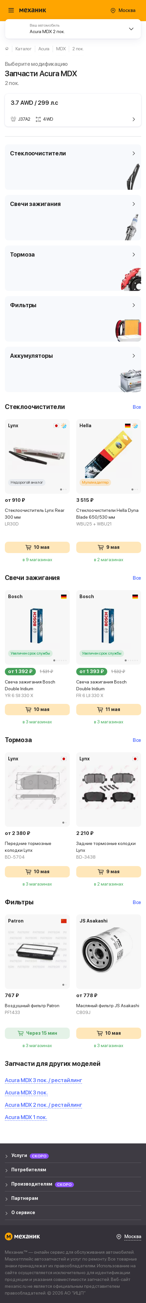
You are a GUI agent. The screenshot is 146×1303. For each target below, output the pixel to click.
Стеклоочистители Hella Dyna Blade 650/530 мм (108, 517)
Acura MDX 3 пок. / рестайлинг (43, 1080)
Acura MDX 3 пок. (26, 1092)
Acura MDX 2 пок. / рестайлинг (43, 1105)
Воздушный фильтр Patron (37, 1009)
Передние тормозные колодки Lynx (37, 851)
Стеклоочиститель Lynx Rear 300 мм (37, 517)
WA (135, 1292)
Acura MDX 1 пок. (26, 1117)
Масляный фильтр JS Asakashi (108, 1009)
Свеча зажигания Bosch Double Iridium (37, 689)
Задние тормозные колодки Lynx (108, 851)
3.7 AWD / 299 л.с (34, 102)
